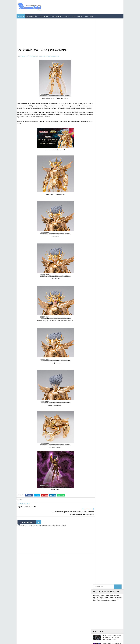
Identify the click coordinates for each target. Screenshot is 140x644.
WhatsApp (97, 208)
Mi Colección (31, 16)
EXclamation (42, 55)
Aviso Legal (100, 619)
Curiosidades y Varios (73, 605)
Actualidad (56, 16)
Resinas (58, 601)
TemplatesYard (35, 642)
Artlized (72, 629)
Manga (57, 608)
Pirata (57, 632)
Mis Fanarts (67, 625)
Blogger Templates (57, 642)
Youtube (96, 198)
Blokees (58, 622)
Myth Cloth (59, 598)
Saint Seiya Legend (100, 214)
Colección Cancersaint (62, 594)
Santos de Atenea (60, 629)
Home (22, 16)
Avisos (70, 615)
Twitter (96, 194)
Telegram (97, 206)
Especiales (59, 605)
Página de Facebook (100, 192)
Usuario (111, 192)
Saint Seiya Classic (100, 217)
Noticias (48, 55)
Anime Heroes (59, 615)
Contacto (89, 16)
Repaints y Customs (71, 601)
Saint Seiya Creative (100, 219)
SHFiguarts (67, 632)
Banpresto (69, 618)
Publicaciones (69, 608)
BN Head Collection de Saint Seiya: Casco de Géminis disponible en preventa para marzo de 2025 (39, 623)
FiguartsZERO (69, 622)
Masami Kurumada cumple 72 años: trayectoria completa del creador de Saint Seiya (111, 88)
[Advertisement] (87, 6)
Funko (57, 625)
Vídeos (70, 598)
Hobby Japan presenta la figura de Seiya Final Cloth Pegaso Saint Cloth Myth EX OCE (112, 72)
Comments (55, 55)
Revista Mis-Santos (61, 611)
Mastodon (97, 200)
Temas (66, 16)
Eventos (58, 618)
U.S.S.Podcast (59, 591)
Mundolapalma (81, 642)
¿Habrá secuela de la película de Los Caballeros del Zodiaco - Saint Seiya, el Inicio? (112, 80)
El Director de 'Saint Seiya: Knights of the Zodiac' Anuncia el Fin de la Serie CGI (39, 614)
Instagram (97, 196)
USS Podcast (78, 16)
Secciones (44, 16)
